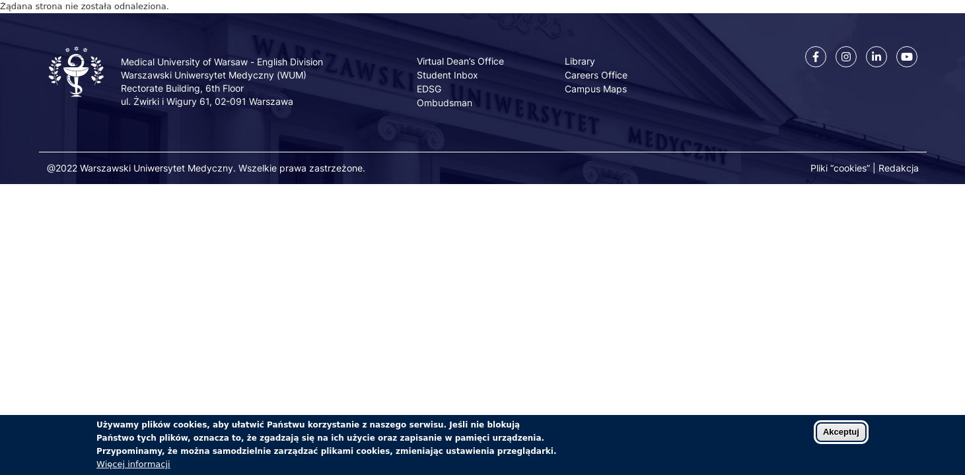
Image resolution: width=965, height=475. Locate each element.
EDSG (429, 88)
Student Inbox (447, 74)
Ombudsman (444, 102)
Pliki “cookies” (840, 168)
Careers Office (596, 74)
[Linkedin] (876, 56)
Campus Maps (596, 88)
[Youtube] (906, 56)
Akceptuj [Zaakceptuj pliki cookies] (841, 436)
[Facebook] (815, 56)
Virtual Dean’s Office (460, 61)
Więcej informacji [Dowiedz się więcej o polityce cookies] (133, 469)
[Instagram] (846, 56)
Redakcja (898, 168)
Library (580, 61)
